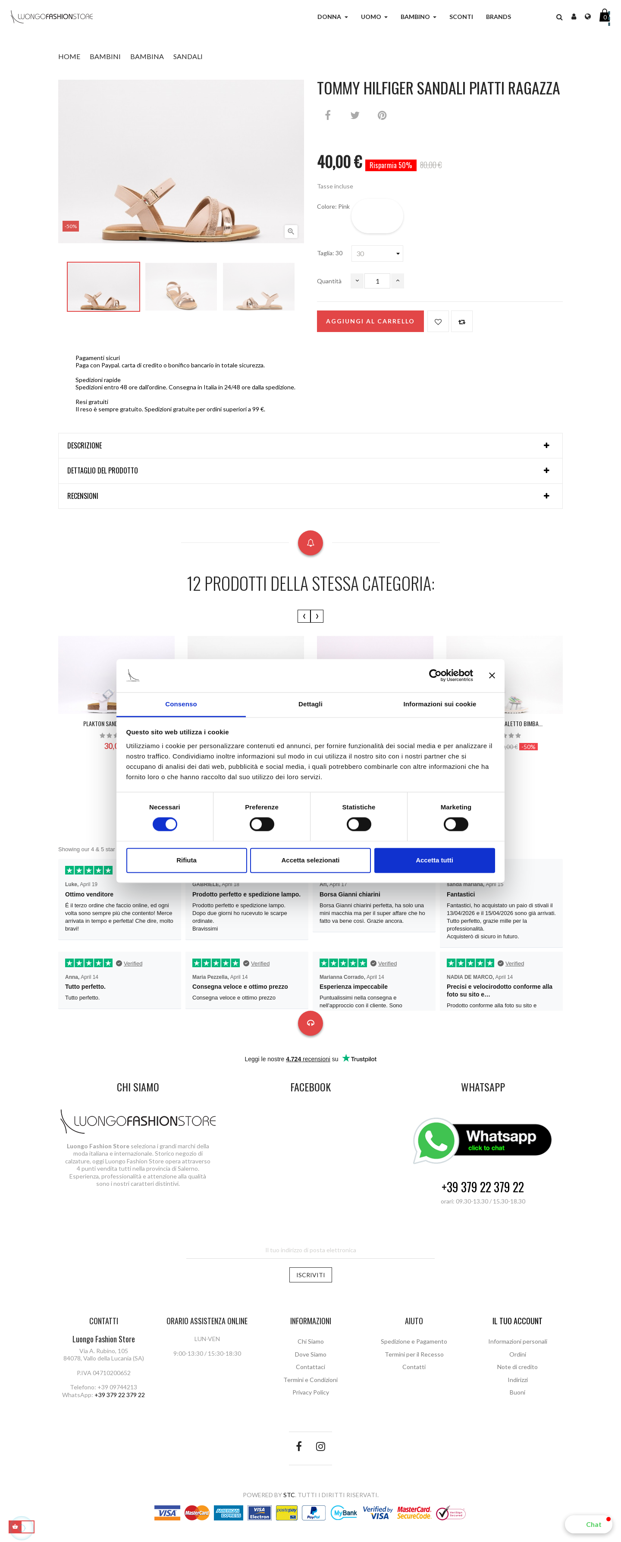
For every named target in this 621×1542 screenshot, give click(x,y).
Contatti (414, 1366)
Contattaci (310, 1366)
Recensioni (82, 496)
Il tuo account (517, 1320)
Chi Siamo (311, 1341)
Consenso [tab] (181, 704)
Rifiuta (186, 860)
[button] (588, 1524)
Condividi (328, 115)
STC (289, 1494)
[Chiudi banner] (492, 676)
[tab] (310, 445)
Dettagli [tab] (310, 704)
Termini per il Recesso (414, 1354)
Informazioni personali (517, 1341)
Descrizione (84, 446)
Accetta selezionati (310, 860)
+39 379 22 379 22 (483, 1187)
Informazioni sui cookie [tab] (440, 704)
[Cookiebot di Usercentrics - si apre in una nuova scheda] (435, 675)
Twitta (355, 115)
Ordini (517, 1354)
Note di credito (517, 1366)
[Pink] (377, 216)
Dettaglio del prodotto (102, 471)
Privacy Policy (310, 1392)
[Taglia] (377, 253)
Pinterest (382, 115)
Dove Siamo (310, 1354)
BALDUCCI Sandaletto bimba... (505, 723)
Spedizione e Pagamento (414, 1341)
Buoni (517, 1392)
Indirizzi (518, 1379)
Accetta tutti (434, 860)
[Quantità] (377, 280)
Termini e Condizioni (310, 1379)
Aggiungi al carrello (370, 321)
